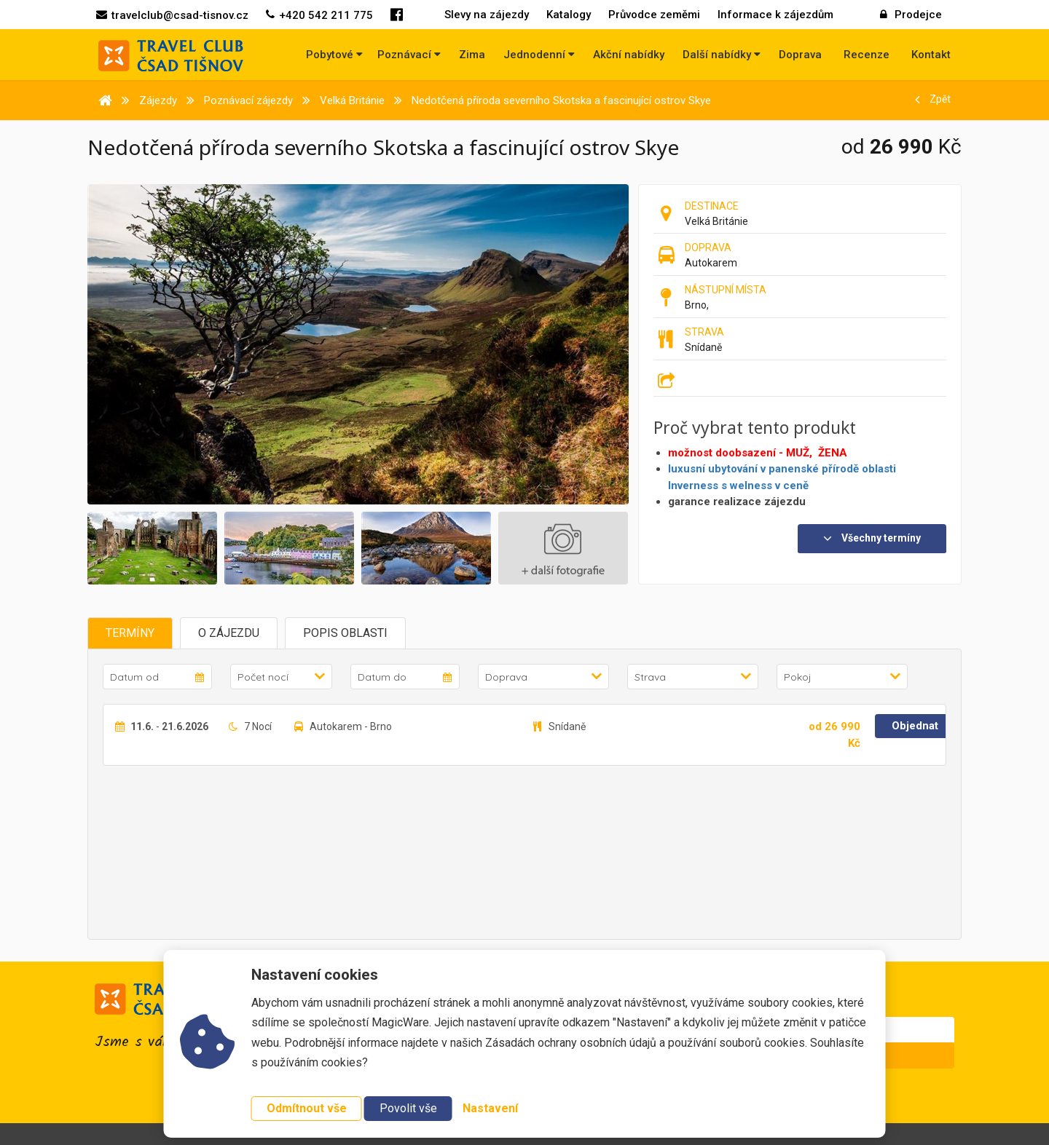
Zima (472, 54)
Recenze (866, 54)
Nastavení (490, 1108)
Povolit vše (408, 1108)
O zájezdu (228, 633)
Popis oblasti (345, 633)
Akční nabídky (628, 54)
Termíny (130, 633)
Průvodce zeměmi (654, 14)
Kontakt (931, 54)
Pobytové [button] (334, 54)
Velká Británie (716, 221)
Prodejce (911, 14)
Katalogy (568, 14)
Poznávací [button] (409, 54)
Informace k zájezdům (775, 14)
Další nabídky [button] (722, 54)
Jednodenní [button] (539, 54)
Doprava (800, 54)
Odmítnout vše (307, 1108)
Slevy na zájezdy (486, 14)
